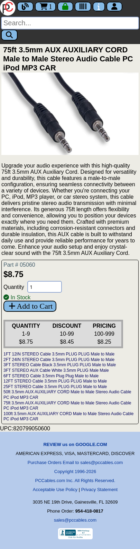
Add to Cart (30, 306)
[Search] (70, 23)
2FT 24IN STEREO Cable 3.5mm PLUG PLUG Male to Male (58, 359)
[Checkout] (65, 6)
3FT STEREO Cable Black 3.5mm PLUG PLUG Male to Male (59, 364)
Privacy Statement (99, 489)
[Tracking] (83, 6)
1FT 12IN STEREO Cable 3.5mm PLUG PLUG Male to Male (58, 354)
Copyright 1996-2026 (75, 471)
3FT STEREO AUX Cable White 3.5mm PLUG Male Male (56, 370)
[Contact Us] (99, 6)
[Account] (114, 6)
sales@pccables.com (75, 520)
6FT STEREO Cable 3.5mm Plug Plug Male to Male (51, 376)
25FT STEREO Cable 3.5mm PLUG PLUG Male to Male (55, 386)
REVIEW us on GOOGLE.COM (75, 444)
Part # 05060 (19, 265)
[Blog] (25, 6)
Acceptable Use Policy (55, 489)
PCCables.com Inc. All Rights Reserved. (75, 480)
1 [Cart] (45, 6)
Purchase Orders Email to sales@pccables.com (75, 462)
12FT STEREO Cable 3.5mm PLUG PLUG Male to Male (55, 381)
